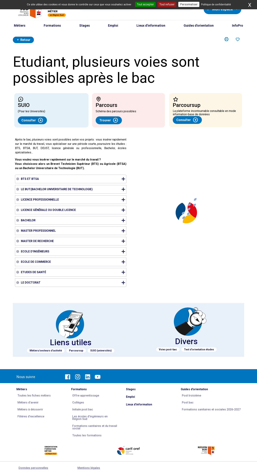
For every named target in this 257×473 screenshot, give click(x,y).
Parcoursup (76, 350)
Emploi (130, 396)
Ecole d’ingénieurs (71, 251)
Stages (131, 389)
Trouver (108, 120)
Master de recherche (71, 241)
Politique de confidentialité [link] (216, 4)
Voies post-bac (168, 349)
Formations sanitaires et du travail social (94, 427)
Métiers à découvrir (30, 409)
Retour (23, 40)
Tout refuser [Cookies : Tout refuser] (167, 4)
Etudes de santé (71, 272)
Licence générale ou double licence (71, 210)
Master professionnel (71, 230)
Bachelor (71, 220)
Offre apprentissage (85, 395)
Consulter (32, 120)
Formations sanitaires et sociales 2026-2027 (211, 409)
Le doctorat (71, 282)
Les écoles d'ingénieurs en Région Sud (90, 418)
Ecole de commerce (71, 261)
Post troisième (191, 395)
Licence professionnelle (71, 199)
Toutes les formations (87, 435)
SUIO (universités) (101, 350)
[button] (226, 39)
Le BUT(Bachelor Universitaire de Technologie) (71, 189)
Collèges (78, 402)
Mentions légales (88, 468)
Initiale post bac (82, 409)
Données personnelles (33, 468)
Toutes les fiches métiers (34, 395)
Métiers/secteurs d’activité (46, 350)
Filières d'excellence (30, 416)
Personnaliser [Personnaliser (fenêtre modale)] (189, 4)
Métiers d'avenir (28, 402)
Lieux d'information (139, 404)
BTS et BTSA (71, 179)
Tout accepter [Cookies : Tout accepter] (145, 4)
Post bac (187, 402)
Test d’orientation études (199, 349)
